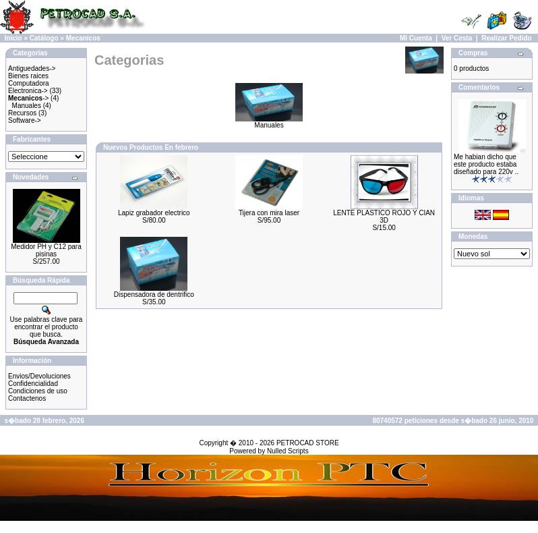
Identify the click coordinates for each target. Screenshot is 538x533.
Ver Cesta (457, 38)
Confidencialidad (33, 383)
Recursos (22, 113)
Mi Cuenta (416, 38)
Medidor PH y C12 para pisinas (46, 250)
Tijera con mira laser (269, 213)
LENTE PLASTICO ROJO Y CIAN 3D (384, 216)
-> (28, 98)
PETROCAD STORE (307, 443)
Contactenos (27, 398)
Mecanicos (83, 38)
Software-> (24, 120)
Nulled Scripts (288, 451)
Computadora (28, 83)
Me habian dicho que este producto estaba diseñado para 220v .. (486, 164)
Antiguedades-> (31, 68)
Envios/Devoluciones (39, 376)
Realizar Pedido (506, 38)
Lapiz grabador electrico (154, 213)
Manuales (26, 105)
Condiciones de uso (37, 391)
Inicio (13, 38)
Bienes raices (28, 76)
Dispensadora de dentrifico (154, 294)
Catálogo (44, 38)
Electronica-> (28, 90)
